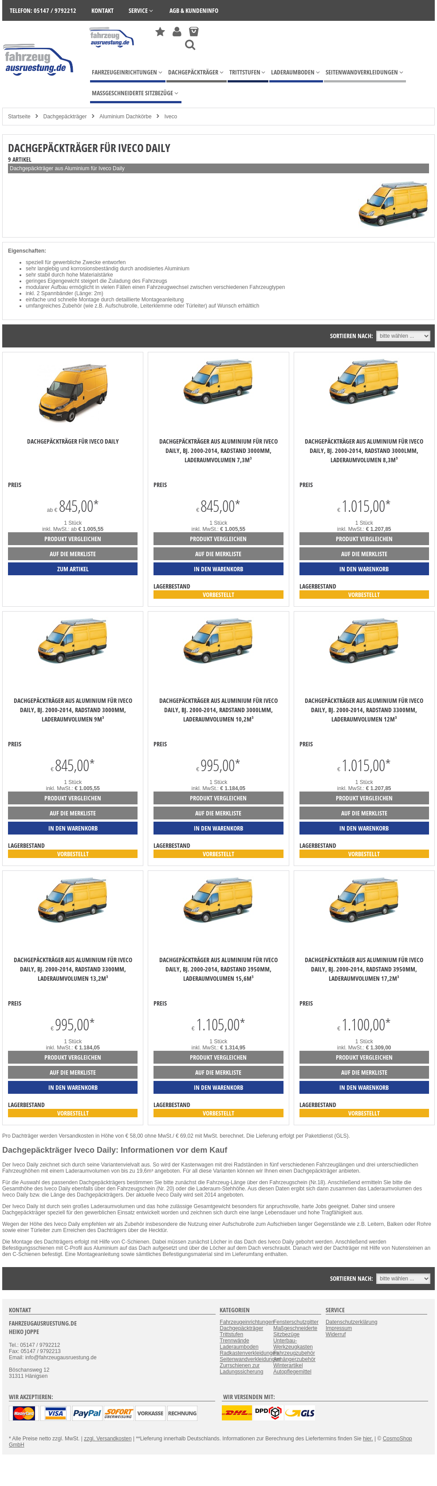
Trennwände (234, 1341)
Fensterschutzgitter (296, 1322)
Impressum (339, 1328)
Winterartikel (288, 1365)
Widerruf (336, 1334)
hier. (368, 1438)
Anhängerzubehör (294, 1359)
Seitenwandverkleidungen (250, 1359)
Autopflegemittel (292, 1372)
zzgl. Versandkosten (107, 1438)
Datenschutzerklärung (352, 1322)
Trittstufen (231, 1334)
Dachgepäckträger (65, 116)
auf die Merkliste (73, 554)
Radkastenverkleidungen (249, 1353)
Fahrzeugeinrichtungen (247, 1322)
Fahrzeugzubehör (294, 1353)
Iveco (171, 116)
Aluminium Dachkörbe (125, 116)
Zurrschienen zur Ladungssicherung (241, 1368)
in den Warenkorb (218, 569)
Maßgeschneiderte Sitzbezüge (295, 1331)
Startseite (19, 116)
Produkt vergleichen (72, 538)
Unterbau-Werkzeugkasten (293, 1344)
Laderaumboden (239, 1347)
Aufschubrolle (121, 306)
